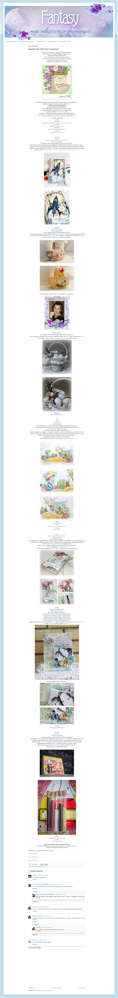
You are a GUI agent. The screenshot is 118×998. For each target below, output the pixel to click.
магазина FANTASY (62, 111)
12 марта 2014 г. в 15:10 (42, 875)
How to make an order (65, 41)
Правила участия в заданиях (26, 41)
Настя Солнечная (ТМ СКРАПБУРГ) (41, 884)
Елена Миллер (57, 333)
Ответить (34, 879)
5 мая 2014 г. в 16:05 (46, 927)
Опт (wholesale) (52, 41)
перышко (63, 338)
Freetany (34, 907)
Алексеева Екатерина (57, 610)
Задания (34, 866)
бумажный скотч (67, 149)
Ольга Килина (57, 537)
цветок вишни (75, 149)
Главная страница (10, 41)
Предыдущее (82, 987)
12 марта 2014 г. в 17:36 (56, 884)
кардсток (53, 746)
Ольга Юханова (57, 424)
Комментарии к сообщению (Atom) (44, 990)
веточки (58, 338)
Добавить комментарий (35, 947)
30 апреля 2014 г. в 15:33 (43, 916)
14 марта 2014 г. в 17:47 (60, 894)
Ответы (35, 891)
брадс (60, 149)
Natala (33, 940)
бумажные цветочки (50, 338)
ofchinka (34, 875)
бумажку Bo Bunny (52, 438)
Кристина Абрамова (57, 230)
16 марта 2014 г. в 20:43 (42, 907)
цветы (52, 548)
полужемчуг (56, 745)
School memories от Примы (51, 149)
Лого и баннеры (41, 41)
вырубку (81, 235)
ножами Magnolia (62, 547)
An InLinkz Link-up (33, 853)
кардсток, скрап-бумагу (53, 235)
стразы (66, 623)
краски (64, 738)
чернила (52, 623)
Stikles (83, 622)
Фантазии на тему (41, 866)
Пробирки (43, 742)
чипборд (74, 622)
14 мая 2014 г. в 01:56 (41, 940)
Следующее (31, 987)
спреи (53, 622)
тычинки (56, 548)
